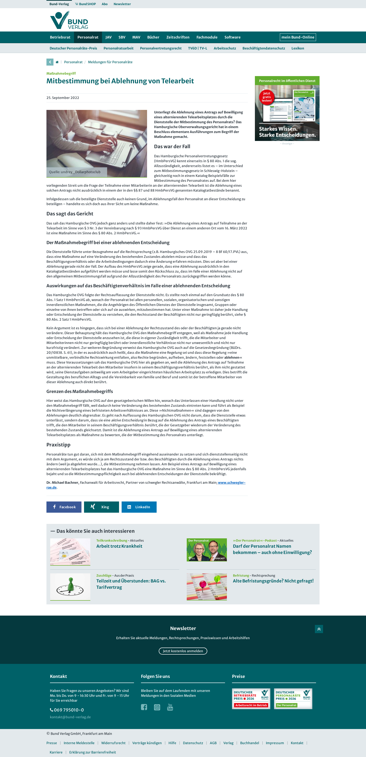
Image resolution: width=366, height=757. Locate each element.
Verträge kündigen (147, 743)
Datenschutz (193, 743)
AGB (213, 743)
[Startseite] (56, 62)
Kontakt (297, 743)
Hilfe (172, 743)
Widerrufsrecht (113, 743)
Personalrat (73, 62)
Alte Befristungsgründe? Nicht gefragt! (273, 581)
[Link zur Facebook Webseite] (144, 707)
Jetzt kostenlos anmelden (183, 651)
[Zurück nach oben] (319, 629)
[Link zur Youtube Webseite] (170, 707)
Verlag (228, 743)
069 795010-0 (69, 710)
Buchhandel (249, 743)
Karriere (56, 752)
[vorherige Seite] (49, 62)
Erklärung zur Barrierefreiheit (92, 752)
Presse (51, 743)
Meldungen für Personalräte (110, 62)
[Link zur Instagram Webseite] (157, 707)
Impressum (275, 743)
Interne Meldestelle (79, 743)
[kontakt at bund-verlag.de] (70, 717)
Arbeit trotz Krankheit (119, 546)
